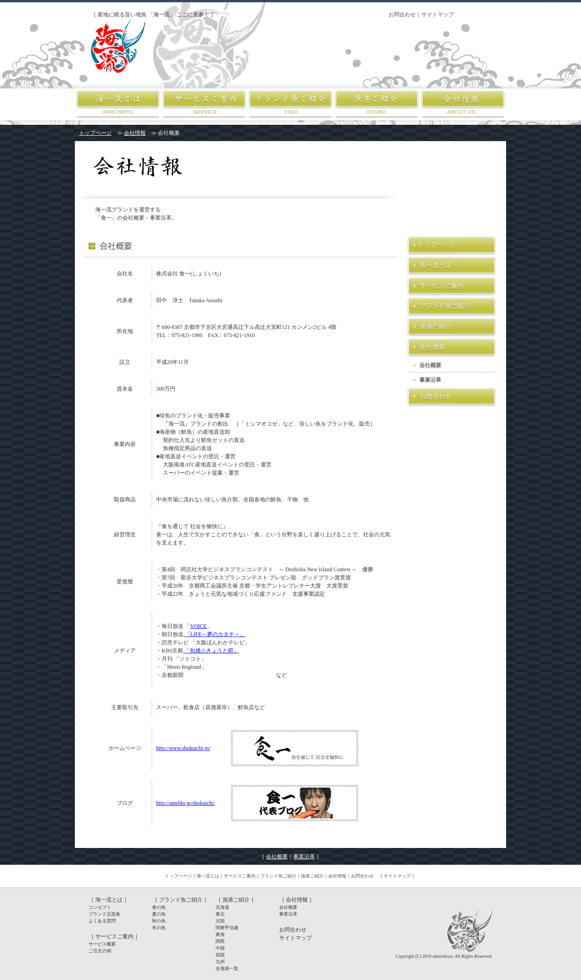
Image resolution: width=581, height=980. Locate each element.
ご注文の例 (100, 950)
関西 (220, 941)
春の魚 (159, 907)
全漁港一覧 (227, 968)
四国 (220, 954)
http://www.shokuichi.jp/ (183, 748)
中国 (220, 948)
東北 (220, 913)
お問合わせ (402, 14)
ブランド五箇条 (104, 913)
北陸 (220, 920)
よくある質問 (102, 920)
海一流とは (208, 875)
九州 (220, 961)
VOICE (198, 626)
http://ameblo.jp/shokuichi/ (185, 803)
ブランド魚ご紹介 (278, 875)
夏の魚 (159, 913)
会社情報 (135, 133)
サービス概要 (102, 943)
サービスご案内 (240, 875)
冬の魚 (159, 927)
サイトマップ (437, 14)
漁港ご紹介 (236, 900)
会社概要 (277, 856)
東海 (220, 934)
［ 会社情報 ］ (297, 900)
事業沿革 (304, 856)
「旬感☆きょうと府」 (211, 650)
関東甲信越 (227, 927)
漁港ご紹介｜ (314, 875)
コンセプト (100, 907)
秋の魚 (159, 920)
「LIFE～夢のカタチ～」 (214, 634)
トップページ (95, 133)
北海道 (222, 907)
